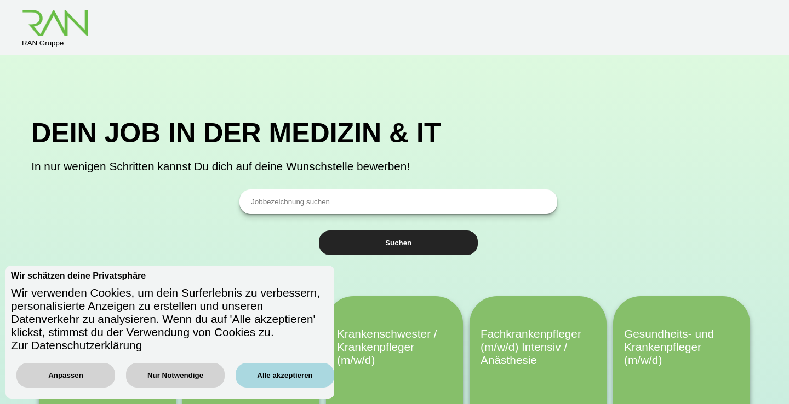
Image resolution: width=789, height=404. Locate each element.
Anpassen (65, 375)
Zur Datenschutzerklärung (76, 345)
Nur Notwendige (175, 375)
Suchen (398, 243)
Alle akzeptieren (284, 375)
